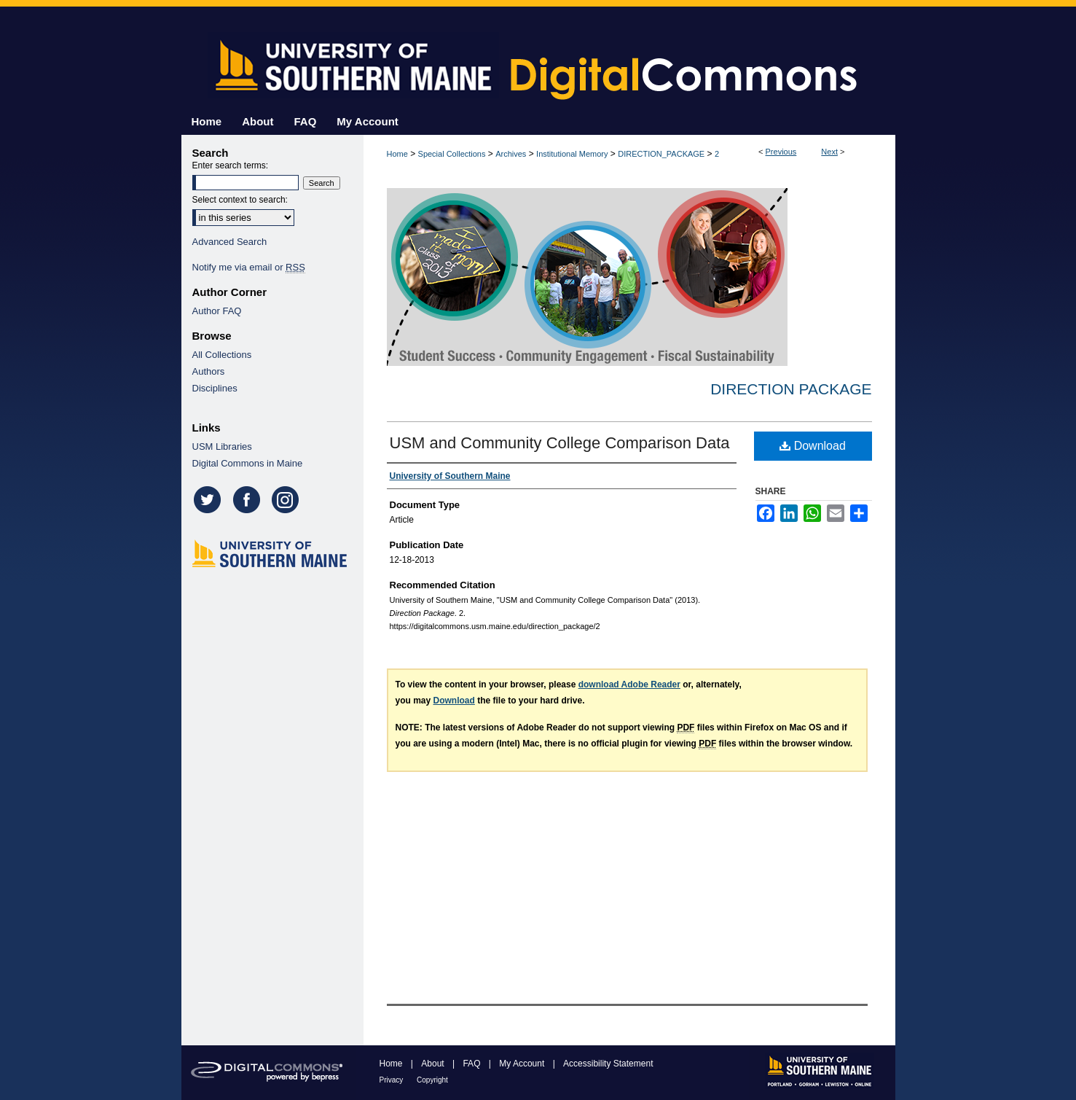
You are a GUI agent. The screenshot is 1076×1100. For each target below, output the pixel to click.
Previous (781, 151)
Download (812, 446)
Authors (208, 371)
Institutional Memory (572, 153)
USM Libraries (222, 446)
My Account (522, 1063)
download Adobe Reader (629, 684)
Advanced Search (229, 241)
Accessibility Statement (608, 1063)
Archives (510, 153)
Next (829, 151)
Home (397, 153)
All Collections (222, 354)
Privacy (393, 1080)
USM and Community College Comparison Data (560, 443)
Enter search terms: (230, 165)
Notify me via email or (248, 267)
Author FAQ (217, 310)
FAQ (472, 1063)
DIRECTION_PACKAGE (661, 153)
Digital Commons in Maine (247, 463)
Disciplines (214, 388)
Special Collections (452, 153)
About (434, 1063)
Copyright (432, 1080)
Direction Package (790, 389)
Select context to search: (240, 200)
